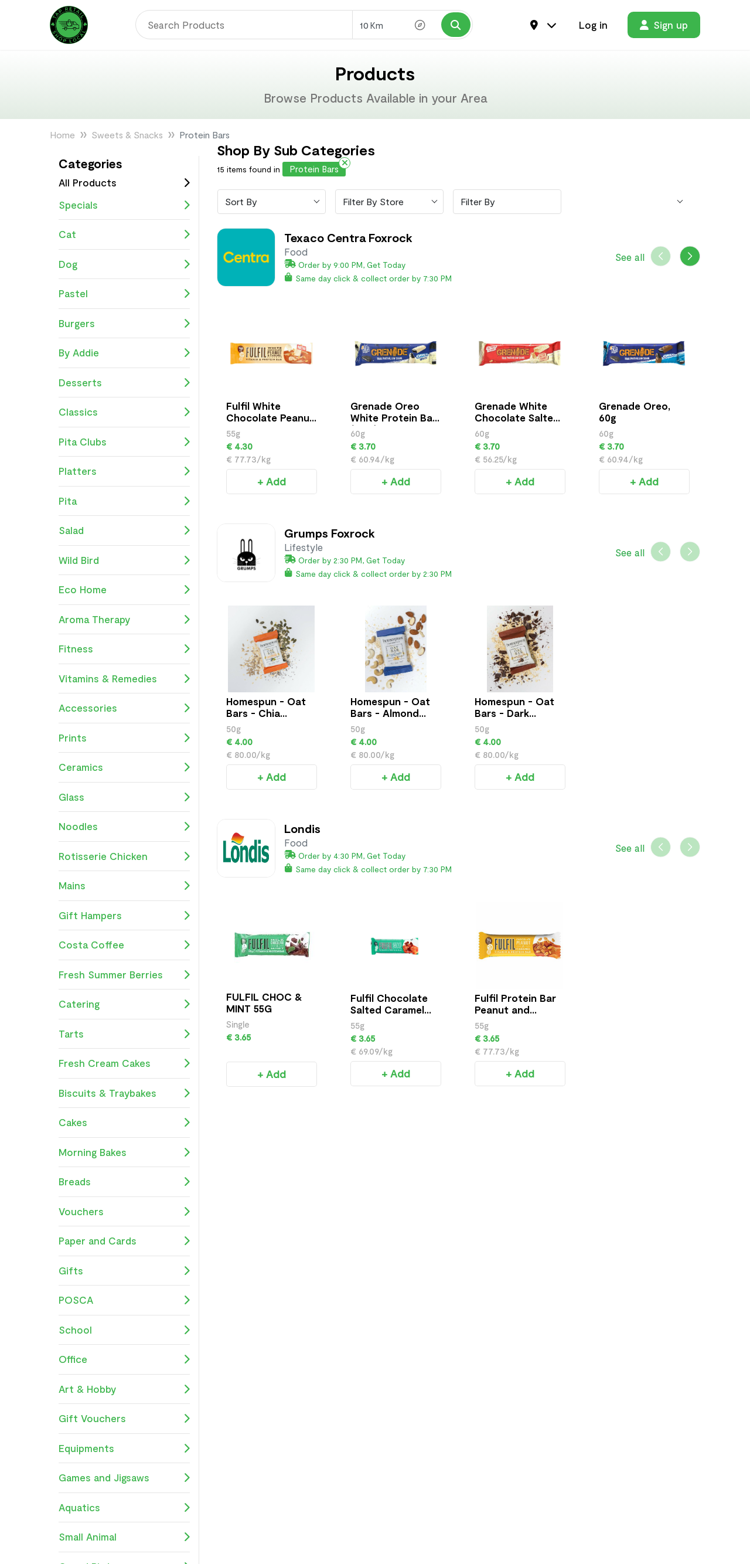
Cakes (124, 1122)
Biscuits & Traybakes (124, 1092)
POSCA (124, 1300)
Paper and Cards (124, 1241)
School (124, 1329)
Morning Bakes (124, 1152)
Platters (124, 471)
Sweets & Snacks (127, 134)
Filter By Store (373, 201)
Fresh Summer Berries (124, 974)
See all (630, 257)
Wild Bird (124, 559)
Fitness (124, 649)
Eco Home (124, 589)
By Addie (124, 353)
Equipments (124, 1448)
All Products (88, 182)
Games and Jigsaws (124, 1477)
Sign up (664, 24)
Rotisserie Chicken (124, 855)
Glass (124, 796)
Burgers (124, 323)
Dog (124, 263)
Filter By (478, 201)
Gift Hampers (124, 915)
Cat (124, 234)
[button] (690, 256)
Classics (124, 412)
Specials (124, 204)
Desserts (124, 382)
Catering (124, 1004)
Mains (124, 885)
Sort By (241, 201)
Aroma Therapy (124, 619)
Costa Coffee (124, 945)
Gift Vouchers (124, 1418)
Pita (124, 500)
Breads (124, 1181)
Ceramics (124, 767)
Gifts (124, 1270)
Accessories (124, 708)
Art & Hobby (124, 1388)
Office (124, 1359)
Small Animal (124, 1537)
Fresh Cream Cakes (124, 1063)
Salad (124, 530)
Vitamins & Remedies (124, 678)
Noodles (124, 826)
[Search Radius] (412, 24)
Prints (124, 737)
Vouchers (124, 1211)
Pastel (124, 293)
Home (62, 134)
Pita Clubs (124, 441)
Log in (593, 24)
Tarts (124, 1033)
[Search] (243, 24)
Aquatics (124, 1507)
